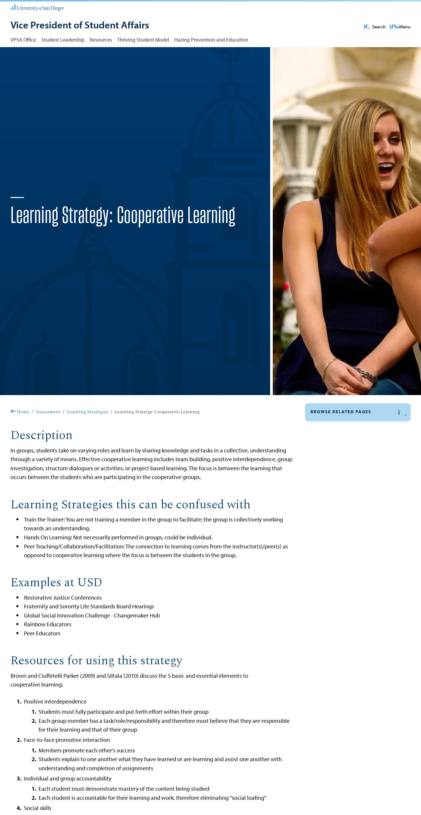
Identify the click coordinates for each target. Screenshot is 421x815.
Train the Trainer (330, 607)
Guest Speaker (329, 521)
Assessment (48, 431)
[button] (357, 431)
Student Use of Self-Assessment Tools (352, 687)
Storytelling (325, 596)
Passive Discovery (332, 543)
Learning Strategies (87, 431)
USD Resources (364, 27)
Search (399, 27)
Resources (101, 39)
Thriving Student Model (143, 39)
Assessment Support (333, 701)
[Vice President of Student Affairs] (80, 25)
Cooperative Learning (337, 457)
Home (20, 431)
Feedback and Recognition (342, 489)
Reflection (324, 564)
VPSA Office (23, 39)
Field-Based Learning (336, 500)
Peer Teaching (328, 553)
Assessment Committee (337, 632)
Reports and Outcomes (336, 660)
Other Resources (328, 673)
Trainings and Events (333, 646)
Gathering (324, 511)
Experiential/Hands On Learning (348, 468)
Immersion (325, 532)
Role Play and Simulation (340, 575)
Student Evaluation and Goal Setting (353, 585)
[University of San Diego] (37, 7)
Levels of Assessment (334, 619)
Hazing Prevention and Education (211, 39)
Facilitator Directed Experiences (347, 479)
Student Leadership (63, 39)
